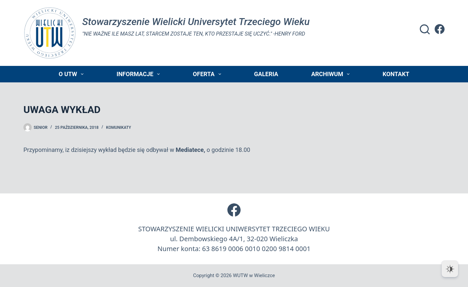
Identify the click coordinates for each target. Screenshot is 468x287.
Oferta (208, 74)
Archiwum (331, 74)
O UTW (72, 74)
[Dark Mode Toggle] (450, 269)
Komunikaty (118, 127)
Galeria (266, 74)
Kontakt (396, 74)
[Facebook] (440, 29)
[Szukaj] (425, 29)
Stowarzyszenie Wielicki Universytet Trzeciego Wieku (196, 21)
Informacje (139, 74)
